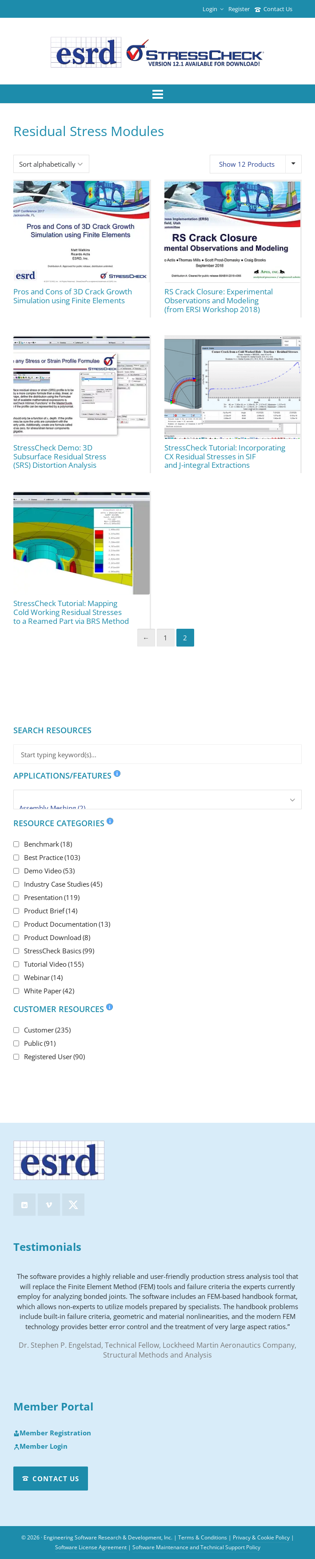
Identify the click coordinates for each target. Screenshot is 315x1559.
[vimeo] (49, 1204)
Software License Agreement (91, 1547)
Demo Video (49, 870)
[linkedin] (24, 1204)
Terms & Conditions (202, 1537)
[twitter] (73, 1204)
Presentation (52, 897)
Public (40, 1043)
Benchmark (48, 844)
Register (239, 9)
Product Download (57, 937)
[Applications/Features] (157, 799)
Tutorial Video (54, 964)
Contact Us (273, 9)
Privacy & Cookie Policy (261, 1537)
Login (213, 9)
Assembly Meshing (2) (157, 808)
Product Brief (50, 910)
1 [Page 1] (165, 637)
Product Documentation (67, 924)
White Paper (49, 990)
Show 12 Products (247, 164)
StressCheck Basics (59, 950)
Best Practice (52, 857)
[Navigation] (157, 93)
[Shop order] (51, 164)
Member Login (40, 1446)
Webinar (43, 977)
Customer (47, 1029)
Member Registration (52, 1433)
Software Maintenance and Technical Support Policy (196, 1547)
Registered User (54, 1056)
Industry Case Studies (63, 884)
